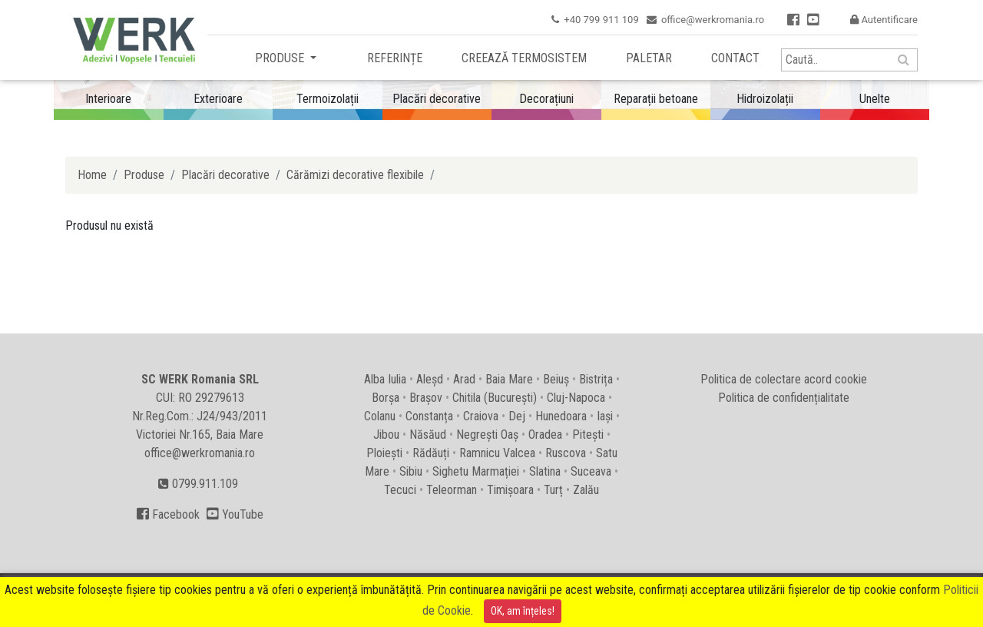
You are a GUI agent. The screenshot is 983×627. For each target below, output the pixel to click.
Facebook (168, 514)
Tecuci (400, 490)
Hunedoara (561, 416)
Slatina (545, 471)
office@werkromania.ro (712, 19)
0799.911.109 (198, 483)
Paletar (649, 58)
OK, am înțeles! (522, 611)
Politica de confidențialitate (783, 397)
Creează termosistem (524, 58)
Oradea (545, 434)
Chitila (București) (494, 397)
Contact (735, 58)
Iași (605, 416)
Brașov (425, 397)
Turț (553, 490)
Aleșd (429, 379)
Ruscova (565, 453)
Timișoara (510, 490)
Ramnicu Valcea (497, 453)
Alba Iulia (385, 379)
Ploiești (384, 453)
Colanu (380, 416)
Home (92, 175)
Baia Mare (509, 379)
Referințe (394, 58)
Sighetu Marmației (475, 471)
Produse (281, 58)
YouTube (235, 514)
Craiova (480, 416)
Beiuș (556, 379)
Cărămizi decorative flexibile (355, 175)
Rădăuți (430, 453)
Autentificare (884, 19)
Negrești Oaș (487, 434)
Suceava (591, 471)
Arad (464, 379)
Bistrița (596, 379)
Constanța (429, 416)
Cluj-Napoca (576, 397)
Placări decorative (225, 175)
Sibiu (410, 471)
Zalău (586, 490)
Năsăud (427, 434)
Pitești (588, 434)
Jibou (386, 434)
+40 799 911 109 (601, 19)
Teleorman (451, 490)
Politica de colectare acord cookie (783, 379)
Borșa (385, 397)
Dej (516, 416)
